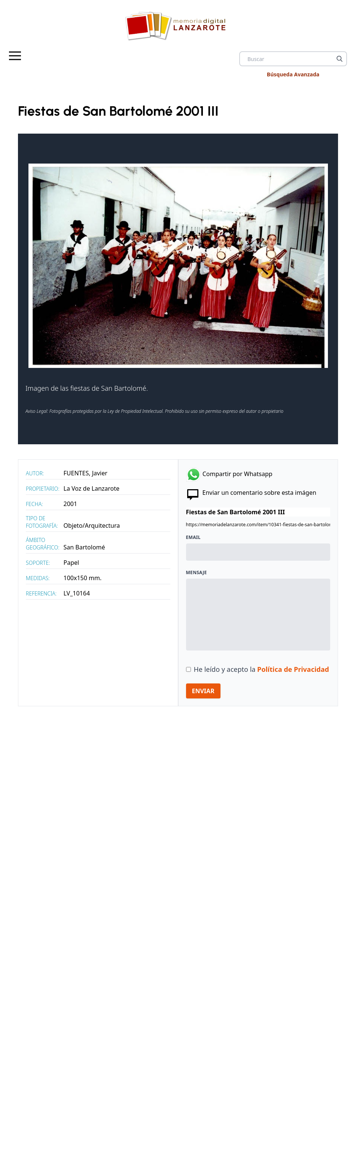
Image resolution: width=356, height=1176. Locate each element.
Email (193, 537)
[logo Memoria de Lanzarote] (178, 25)
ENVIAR (203, 691)
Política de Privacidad (293, 669)
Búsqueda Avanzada (293, 74)
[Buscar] (339, 58)
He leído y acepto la (261, 669)
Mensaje (196, 573)
